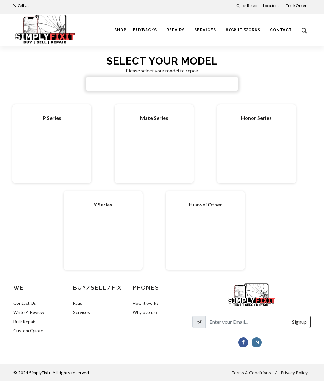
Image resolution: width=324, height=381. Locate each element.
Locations (271, 5)
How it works (146, 303)
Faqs (77, 303)
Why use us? (145, 312)
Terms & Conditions (251, 372)
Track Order (296, 5)
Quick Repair (247, 5)
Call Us (23, 5)
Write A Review (28, 312)
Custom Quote (28, 330)
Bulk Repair (24, 321)
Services (81, 312)
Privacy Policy (294, 372)
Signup (299, 322)
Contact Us (24, 303)
